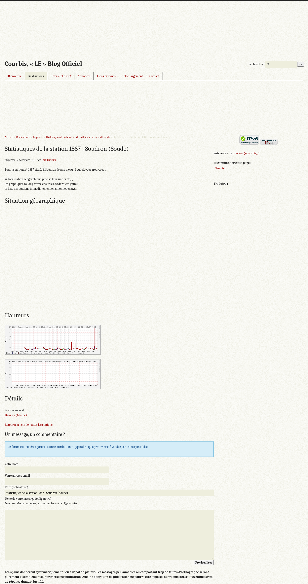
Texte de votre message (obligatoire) (28, 498)
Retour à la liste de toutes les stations (29, 425)
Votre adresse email (17, 475)
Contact (154, 76)
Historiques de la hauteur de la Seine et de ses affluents (78, 137)
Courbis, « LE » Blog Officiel (43, 63)
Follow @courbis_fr (247, 153)
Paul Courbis (48, 160)
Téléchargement (132, 76)
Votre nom (11, 464)
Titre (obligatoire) (16, 487)
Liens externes (106, 76)
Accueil (9, 137)
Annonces (84, 76)
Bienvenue (15, 76)
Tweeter (220, 168)
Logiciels (38, 137)
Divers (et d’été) (61, 76)
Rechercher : (257, 64)
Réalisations (36, 76)
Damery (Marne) (16, 415)
